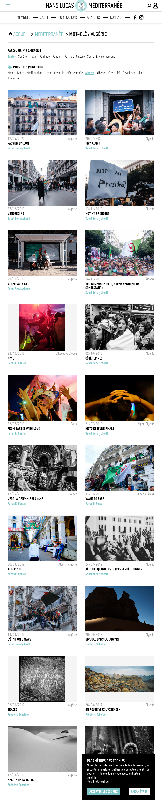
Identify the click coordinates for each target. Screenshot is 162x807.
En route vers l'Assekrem (103, 710)
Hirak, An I (92, 143)
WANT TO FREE (94, 499)
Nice (140, 73)
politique (44, 56)
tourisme (13, 78)
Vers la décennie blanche (25, 499)
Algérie (89, 73)
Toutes (12, 56)
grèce (20, 73)
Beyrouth (58, 73)
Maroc (11, 73)
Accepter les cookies (103, 791)
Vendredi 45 (16, 214)
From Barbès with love (24, 429)
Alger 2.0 (14, 569)
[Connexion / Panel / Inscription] (155, 5)
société (22, 56)
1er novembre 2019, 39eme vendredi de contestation (112, 286)
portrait (69, 56)
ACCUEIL (21, 34)
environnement (105, 56)
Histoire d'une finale (99, 429)
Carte (44, 17)
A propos (94, 17)
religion (57, 56)
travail (33, 56)
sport (90, 56)
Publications (68, 17)
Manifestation (34, 73)
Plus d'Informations (98, 781)
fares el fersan (17, 363)
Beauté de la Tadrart (22, 780)
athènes (101, 73)
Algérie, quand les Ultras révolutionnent (114, 569)
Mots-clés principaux (28, 67)
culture (80, 56)
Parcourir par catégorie (24, 51)
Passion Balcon (18, 143)
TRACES (12, 710)
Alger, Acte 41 (17, 284)
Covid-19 (114, 73)
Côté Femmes (93, 358)
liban (48, 73)
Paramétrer (139, 791)
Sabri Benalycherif (19, 148)
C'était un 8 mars (19, 639)
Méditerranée (49, 34)
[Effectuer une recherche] (149, 5)
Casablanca (129, 73)
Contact (116, 17)
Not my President (97, 214)
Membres (24, 17)
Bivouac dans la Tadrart (102, 639)
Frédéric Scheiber (96, 644)
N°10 (11, 358)
